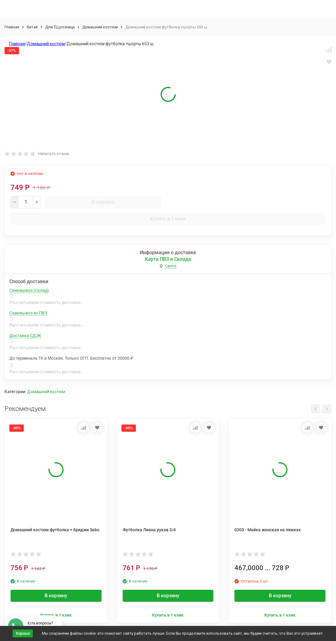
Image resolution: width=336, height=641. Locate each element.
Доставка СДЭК (25, 335)
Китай (32, 27)
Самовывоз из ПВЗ (28, 313)
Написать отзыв (53, 153)
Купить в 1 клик (168, 219)
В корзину (103, 202)
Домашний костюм (100, 27)
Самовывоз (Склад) (29, 290)
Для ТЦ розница (60, 27)
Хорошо (23, 633)
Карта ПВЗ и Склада (168, 259)
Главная (12, 27)
